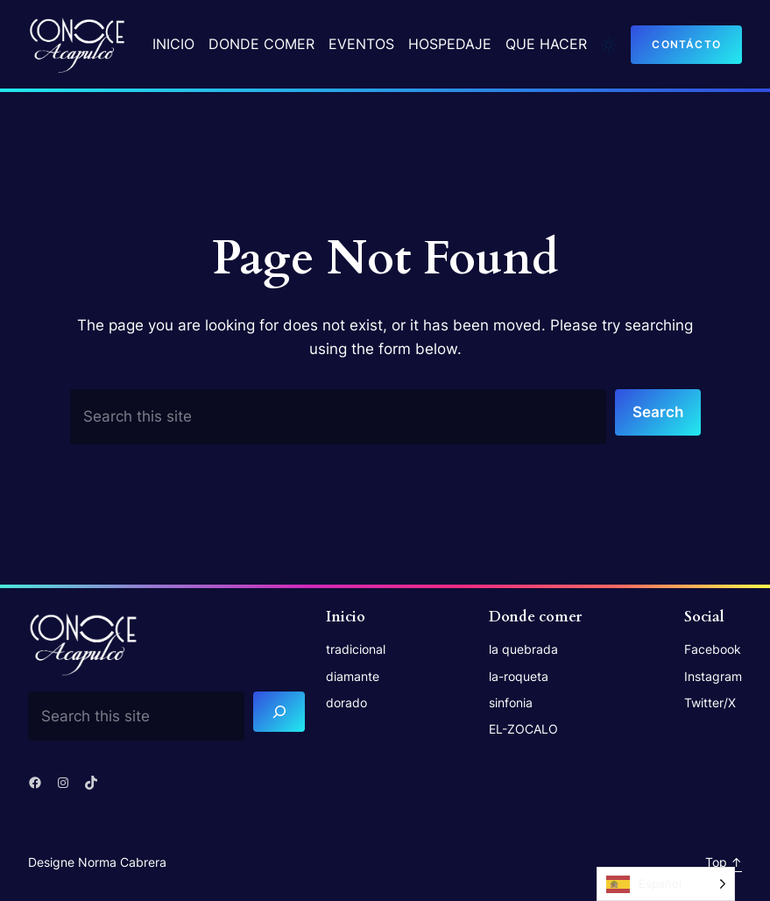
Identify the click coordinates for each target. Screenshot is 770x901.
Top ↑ (723, 862)
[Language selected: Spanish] (666, 884)
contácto (686, 44)
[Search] (279, 712)
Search (657, 412)
